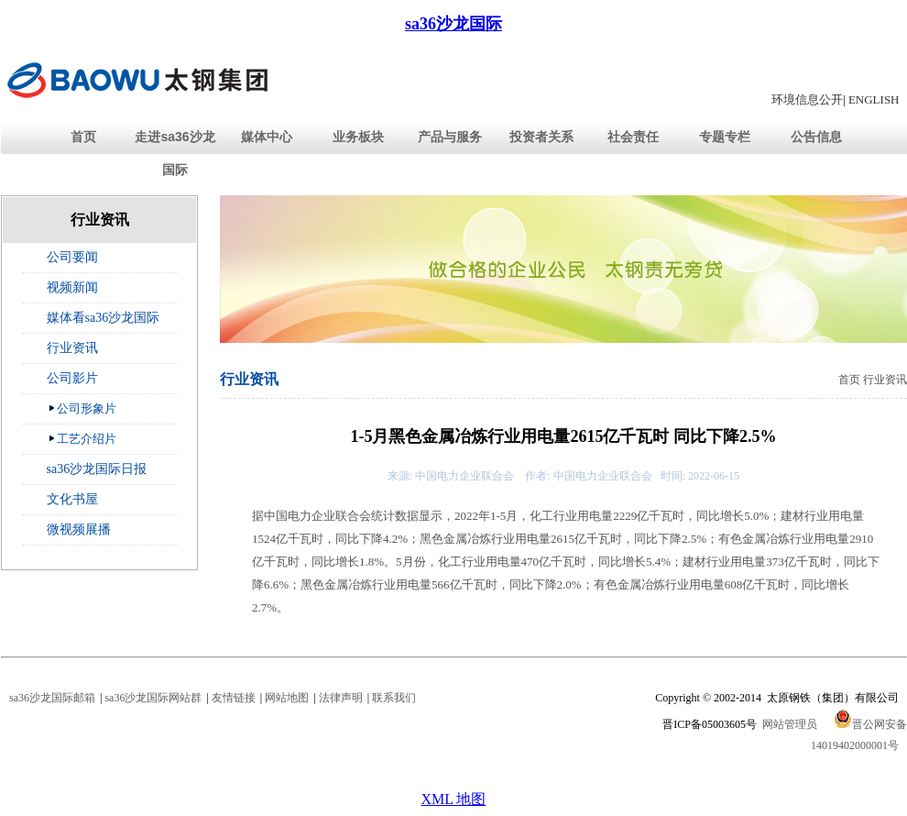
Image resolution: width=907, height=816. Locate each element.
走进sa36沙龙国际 (174, 153)
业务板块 (358, 136)
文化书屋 (72, 499)
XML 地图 (453, 799)
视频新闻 (72, 287)
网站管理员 (789, 724)
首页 (83, 136)
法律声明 (341, 697)
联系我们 (394, 697)
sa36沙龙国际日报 (97, 469)
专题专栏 (724, 136)
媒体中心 (266, 136)
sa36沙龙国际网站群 (153, 697)
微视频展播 (79, 529)
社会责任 (633, 136)
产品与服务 (450, 136)
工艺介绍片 (82, 438)
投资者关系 (541, 136)
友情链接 (234, 697)
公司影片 (72, 378)
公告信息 (816, 136)
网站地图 (287, 697)
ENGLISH (874, 99)
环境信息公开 (807, 99)
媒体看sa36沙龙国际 (103, 318)
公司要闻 (72, 257)
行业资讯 (72, 348)
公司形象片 (82, 408)
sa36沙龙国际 (453, 24)
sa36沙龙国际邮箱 (52, 697)
